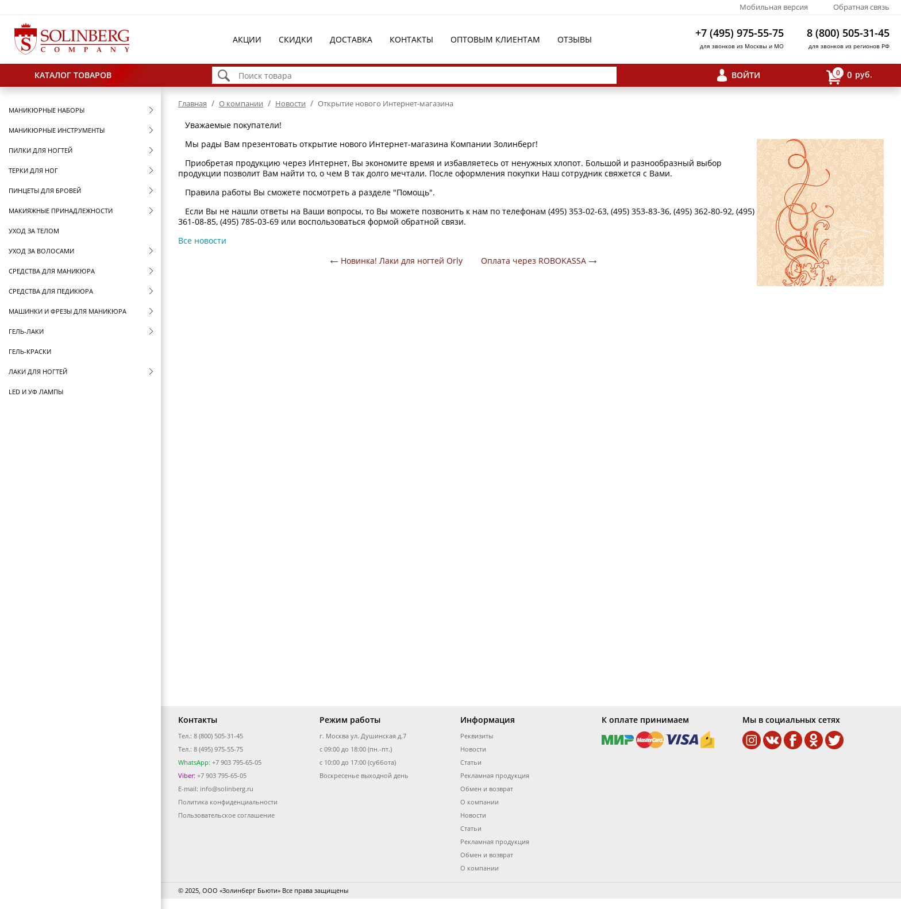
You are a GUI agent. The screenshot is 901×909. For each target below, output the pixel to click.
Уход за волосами (41, 250)
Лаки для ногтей (38, 371)
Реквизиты (476, 735)
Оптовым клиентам (495, 39)
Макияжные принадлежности (61, 210)
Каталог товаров (72, 75)
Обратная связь (861, 7)
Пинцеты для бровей (45, 190)
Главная (192, 103)
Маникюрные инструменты (57, 130)
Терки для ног (33, 170)
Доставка (351, 39)
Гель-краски (30, 351)
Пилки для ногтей (40, 150)
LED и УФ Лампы (36, 391)
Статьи (471, 762)
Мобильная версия (774, 7)
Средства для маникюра (52, 271)
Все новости (202, 240)
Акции (247, 39)
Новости (290, 103)
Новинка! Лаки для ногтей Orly (402, 260)
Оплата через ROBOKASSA (533, 260)
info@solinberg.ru (226, 788)
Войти (745, 75)
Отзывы (574, 39)
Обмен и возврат (486, 788)
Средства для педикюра (51, 291)
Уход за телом (34, 230)
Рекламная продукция (494, 775)
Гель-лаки (26, 331)
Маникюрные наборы (46, 110)
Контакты (411, 39)
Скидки (296, 39)
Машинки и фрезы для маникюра (67, 311)
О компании (241, 103)
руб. (849, 75)
